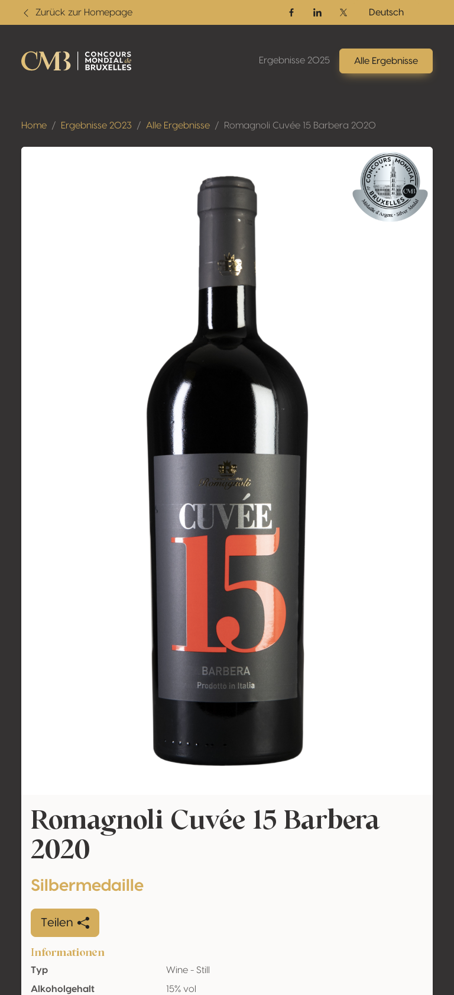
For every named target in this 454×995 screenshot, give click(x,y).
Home (34, 125)
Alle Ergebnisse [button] (386, 61)
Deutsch (386, 12)
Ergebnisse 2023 (96, 125)
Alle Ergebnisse (178, 125)
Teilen (65, 923)
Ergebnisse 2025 (294, 60)
